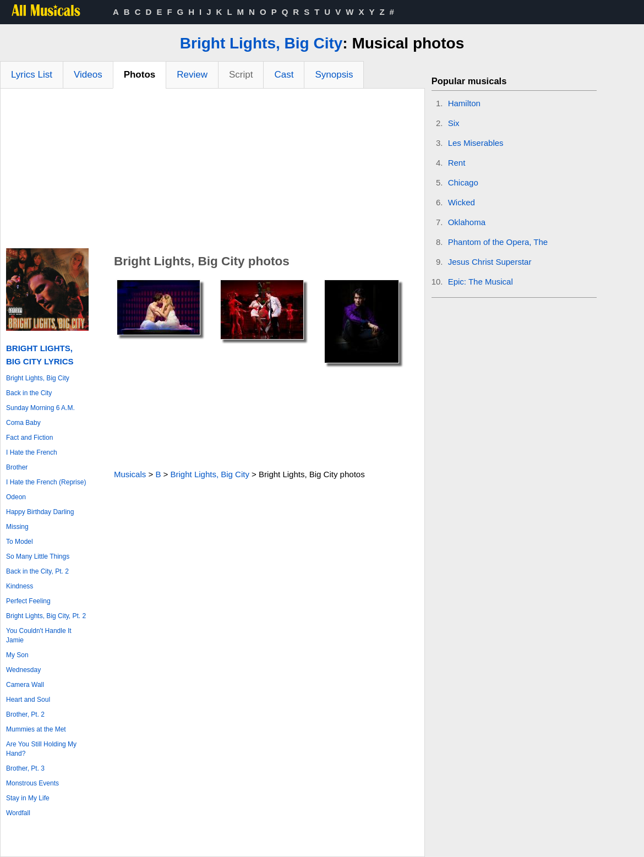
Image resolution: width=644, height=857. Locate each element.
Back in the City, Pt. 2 (37, 571)
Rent (457, 162)
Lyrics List (31, 74)
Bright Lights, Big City (261, 43)
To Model (19, 541)
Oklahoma (466, 222)
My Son (17, 655)
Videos (88, 74)
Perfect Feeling (28, 601)
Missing (17, 527)
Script (241, 74)
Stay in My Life (28, 798)
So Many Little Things (37, 556)
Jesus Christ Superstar (490, 261)
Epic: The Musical (480, 281)
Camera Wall (25, 685)
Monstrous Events (32, 783)
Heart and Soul (28, 699)
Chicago (463, 182)
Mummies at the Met (36, 729)
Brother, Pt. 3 (25, 768)
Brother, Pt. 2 (25, 714)
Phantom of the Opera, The (498, 242)
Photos (140, 74)
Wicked (461, 202)
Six (454, 123)
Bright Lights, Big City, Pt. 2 (46, 616)
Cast (283, 74)
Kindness (19, 586)
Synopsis (334, 74)
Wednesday (23, 670)
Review (192, 74)
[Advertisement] (212, 171)
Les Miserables (476, 143)
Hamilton (464, 103)
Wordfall (18, 813)
